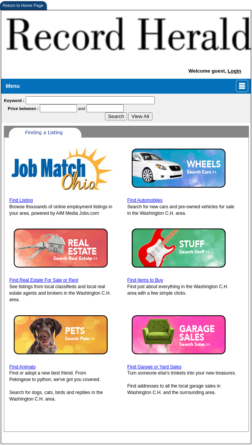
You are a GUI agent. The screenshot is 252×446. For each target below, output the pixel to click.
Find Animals (22, 367)
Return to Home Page (23, 5)
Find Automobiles (144, 200)
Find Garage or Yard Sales (154, 367)
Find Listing (21, 200)
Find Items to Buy (145, 280)
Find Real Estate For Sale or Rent (43, 280)
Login (234, 71)
